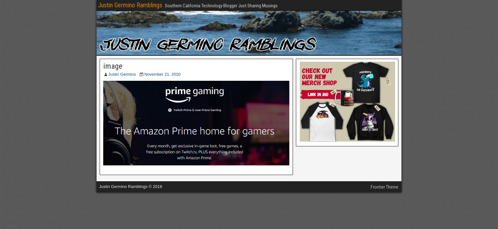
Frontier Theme (384, 187)
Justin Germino (122, 74)
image (112, 66)
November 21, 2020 (162, 74)
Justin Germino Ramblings (130, 5)
